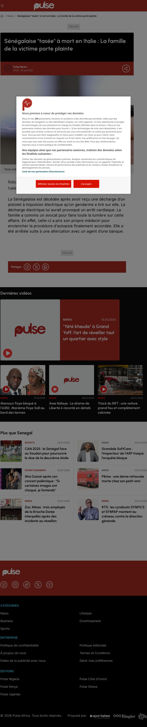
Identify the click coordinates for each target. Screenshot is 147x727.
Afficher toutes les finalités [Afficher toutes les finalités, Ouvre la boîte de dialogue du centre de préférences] (53, 183)
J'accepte (86, 183)
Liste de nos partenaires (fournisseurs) (43, 171)
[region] (73, 145)
